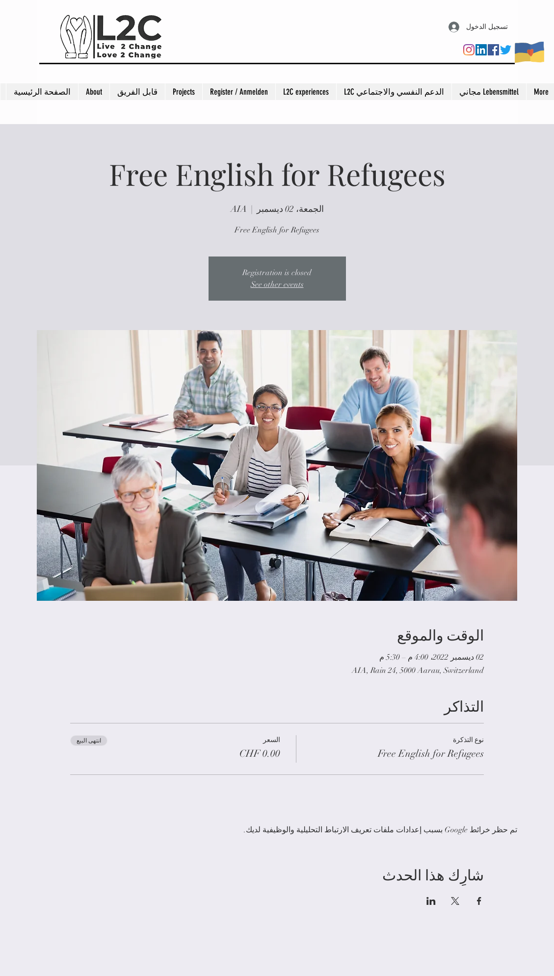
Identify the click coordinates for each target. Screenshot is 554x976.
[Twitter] (505, 49)
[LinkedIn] (481, 49)
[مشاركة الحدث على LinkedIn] (431, 901)
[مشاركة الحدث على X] (455, 901)
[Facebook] (493, 49)
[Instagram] (469, 49)
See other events (277, 284)
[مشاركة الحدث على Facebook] (479, 901)
